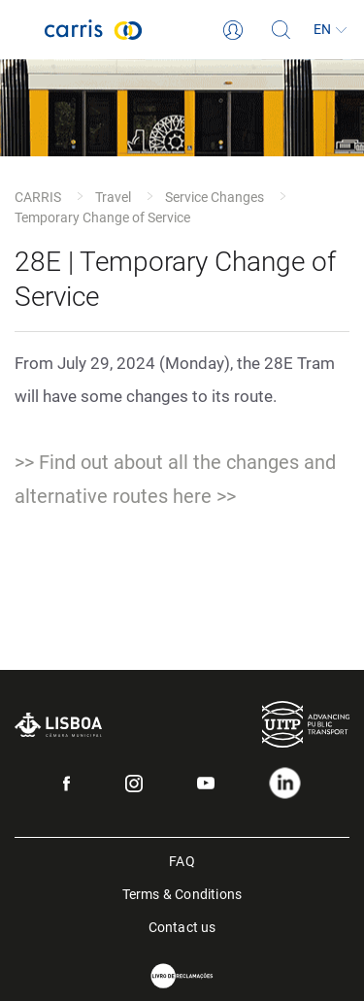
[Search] (281, 30)
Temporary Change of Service (102, 217)
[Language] (330, 30)
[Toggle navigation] (22, 30)
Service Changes (214, 197)
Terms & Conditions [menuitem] (182, 892)
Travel (113, 197)
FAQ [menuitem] (182, 859)
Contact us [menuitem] (182, 925)
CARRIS (38, 197)
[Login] (233, 30)
